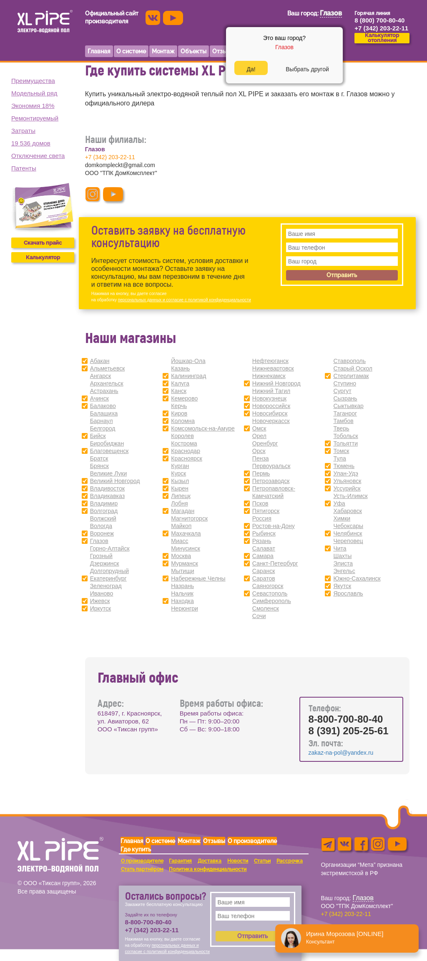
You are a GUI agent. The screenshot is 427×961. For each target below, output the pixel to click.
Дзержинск (104, 563)
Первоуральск (271, 466)
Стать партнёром (142, 869)
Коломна (183, 421)
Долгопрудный (109, 571)
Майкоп (181, 526)
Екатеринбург (108, 578)
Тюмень (343, 466)
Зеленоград (106, 586)
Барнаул (101, 421)
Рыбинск (264, 533)
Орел (259, 436)
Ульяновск (347, 481)
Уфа (339, 503)
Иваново (101, 593)
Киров (179, 413)
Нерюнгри (184, 608)
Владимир (104, 503)
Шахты (342, 556)
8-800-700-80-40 (346, 719)
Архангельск (106, 383)
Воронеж (102, 533)
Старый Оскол (352, 368)
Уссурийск (346, 488)
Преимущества (33, 80)
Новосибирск (270, 413)
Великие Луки (108, 473)
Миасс (179, 541)
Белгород (103, 428)
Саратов (263, 578)
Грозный (101, 556)
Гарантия (180, 861)
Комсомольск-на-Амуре (203, 428)
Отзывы (214, 841)
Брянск (99, 466)
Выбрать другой (307, 69)
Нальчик (182, 593)
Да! (250, 69)
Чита (339, 548)
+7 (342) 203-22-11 (110, 157)
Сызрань (345, 398)
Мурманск (184, 563)
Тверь (341, 428)
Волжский (103, 518)
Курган (180, 466)
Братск (99, 458)
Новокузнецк (269, 398)
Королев (182, 436)
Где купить (136, 849)
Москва (181, 556)
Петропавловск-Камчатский (273, 492)
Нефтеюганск (270, 361)
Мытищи (182, 571)
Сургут (342, 391)
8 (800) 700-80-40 (379, 20)
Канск (178, 391)
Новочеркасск (271, 421)
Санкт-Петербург (275, 563)
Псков (260, 503)
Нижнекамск (269, 376)
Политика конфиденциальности (207, 869)
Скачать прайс (43, 243)
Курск (178, 473)
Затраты (23, 130)
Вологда (101, 526)
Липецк (181, 496)
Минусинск (185, 548)
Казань (180, 368)
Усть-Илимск (350, 496)
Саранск (263, 571)
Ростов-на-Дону (273, 526)
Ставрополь (349, 361)
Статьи (262, 861)
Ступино (344, 383)
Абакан (100, 361)
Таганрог (345, 413)
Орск (259, 451)
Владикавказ (107, 496)
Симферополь (271, 601)
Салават (263, 548)
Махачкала (186, 533)
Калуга (180, 383)
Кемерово (184, 398)
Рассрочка (289, 861)
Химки (341, 518)
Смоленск (265, 608)
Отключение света (38, 155)
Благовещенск (109, 451)
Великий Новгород (115, 481)
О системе (160, 841)
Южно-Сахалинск (356, 578)
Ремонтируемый (34, 118)
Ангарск (100, 376)
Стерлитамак (351, 376)
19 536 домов (30, 143)
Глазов (99, 541)
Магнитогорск (189, 518)
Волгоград (104, 511)
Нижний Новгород (276, 383)
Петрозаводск (270, 481)
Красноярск (186, 458)
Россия (261, 518)
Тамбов (343, 421)
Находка (182, 601)
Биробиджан (107, 443)
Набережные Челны (198, 578)
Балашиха (104, 413)
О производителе (252, 841)
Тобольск (345, 436)
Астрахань (104, 391)
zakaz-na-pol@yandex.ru (341, 752)
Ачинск (99, 398)
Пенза (260, 458)
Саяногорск (268, 586)
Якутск (342, 586)
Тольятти (345, 443)
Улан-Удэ (345, 473)
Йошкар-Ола (188, 361)
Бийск (98, 436)
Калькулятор (43, 257)
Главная (132, 841)
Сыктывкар (348, 406)
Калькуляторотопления (382, 38)
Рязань (261, 541)
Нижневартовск (273, 368)
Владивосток (107, 488)
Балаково (103, 406)
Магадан (182, 511)
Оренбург (265, 443)
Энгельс (344, 571)
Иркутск (100, 608)
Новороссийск (271, 406)
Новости (237, 861)
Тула (339, 458)
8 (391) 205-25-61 (349, 730)
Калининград (188, 376)
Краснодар (185, 451)
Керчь (179, 406)
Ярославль (348, 593)
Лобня (179, 503)
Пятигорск (265, 511)
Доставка (209, 861)
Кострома (184, 443)
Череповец (348, 541)
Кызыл (180, 481)
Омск (259, 428)
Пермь (261, 473)
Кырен (179, 488)
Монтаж (189, 841)
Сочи (259, 616)
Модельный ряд (34, 93)
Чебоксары (348, 526)
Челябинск (347, 533)
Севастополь (270, 593)
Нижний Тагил (271, 391)
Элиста (343, 563)
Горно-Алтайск (110, 548)
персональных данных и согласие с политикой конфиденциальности (184, 300)
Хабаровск (347, 511)
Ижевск (100, 601)
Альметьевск (107, 368)
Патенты (23, 168)
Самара (263, 556)
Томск (341, 451)
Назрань (182, 586)
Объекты (193, 51)
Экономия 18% (32, 105)
